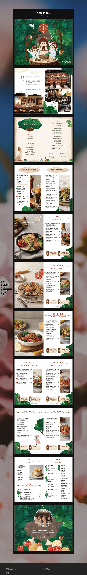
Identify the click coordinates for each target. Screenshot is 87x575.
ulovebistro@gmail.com (46, 572)
